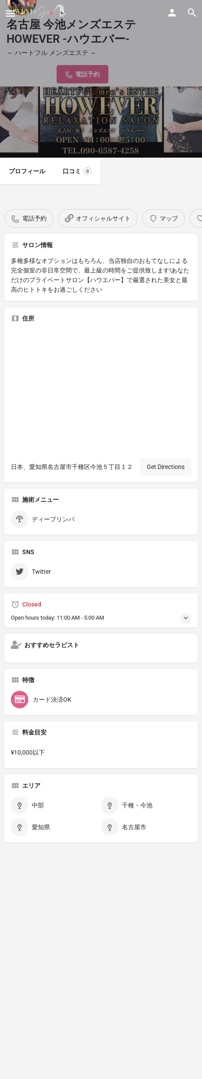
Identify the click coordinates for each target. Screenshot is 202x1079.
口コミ (77, 171)
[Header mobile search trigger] (192, 12)
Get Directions (166, 466)
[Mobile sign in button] (172, 12)
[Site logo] (45, 13)
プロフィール (27, 171)
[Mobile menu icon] (10, 13)
